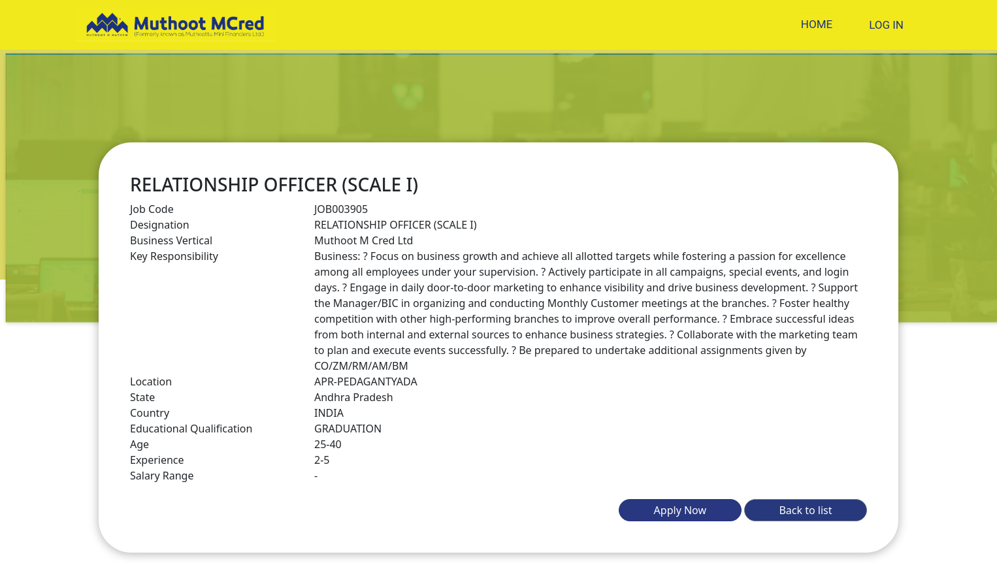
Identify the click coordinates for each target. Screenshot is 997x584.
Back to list (805, 510)
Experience (157, 460)
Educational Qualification (191, 428)
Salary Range (161, 475)
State (142, 397)
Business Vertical (171, 240)
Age (139, 444)
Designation (159, 225)
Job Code (152, 209)
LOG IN (886, 24)
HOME (816, 24)
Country (149, 413)
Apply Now (680, 510)
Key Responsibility (174, 256)
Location (151, 381)
